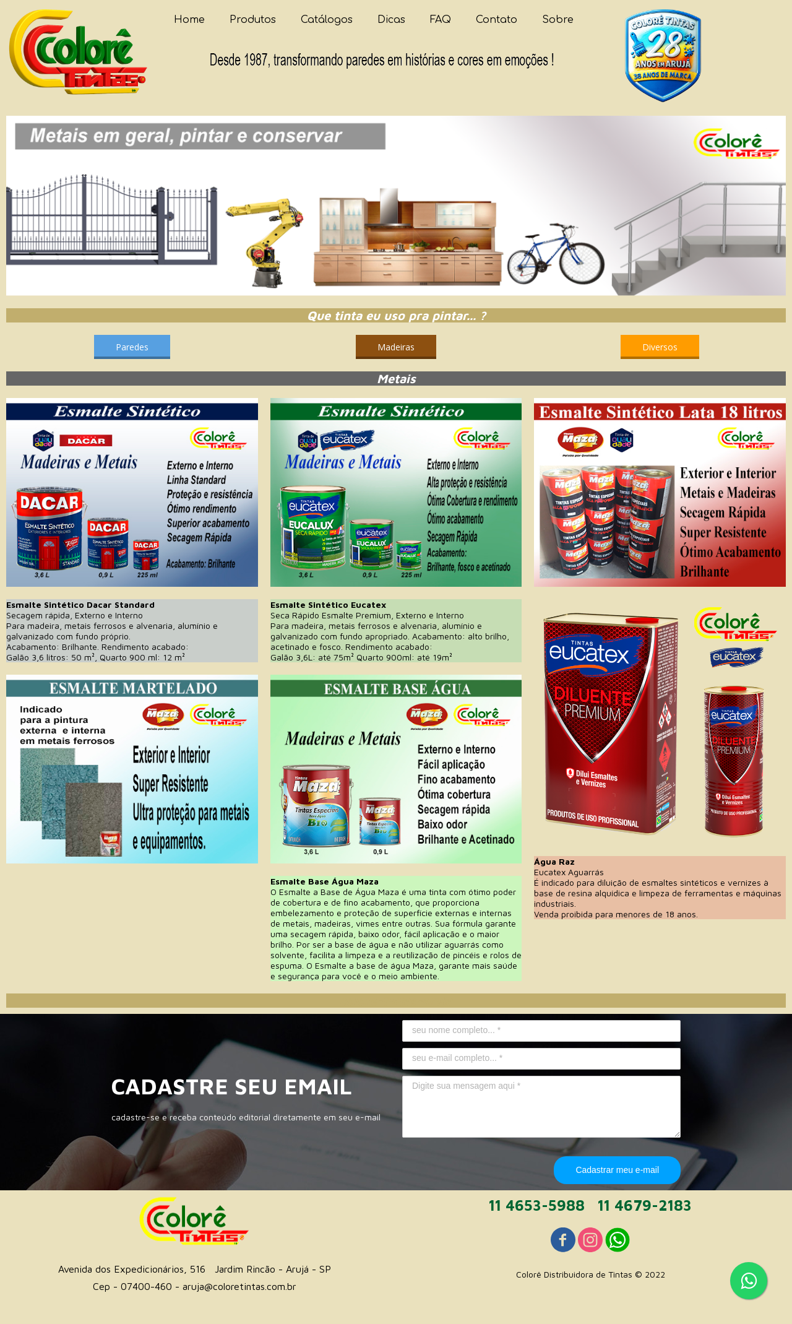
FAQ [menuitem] (440, 19)
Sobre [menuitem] (558, 19)
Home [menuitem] (189, 19)
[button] (132, 347)
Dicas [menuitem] (391, 19)
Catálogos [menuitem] (327, 19)
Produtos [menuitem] (253, 19)
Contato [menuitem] (496, 19)
